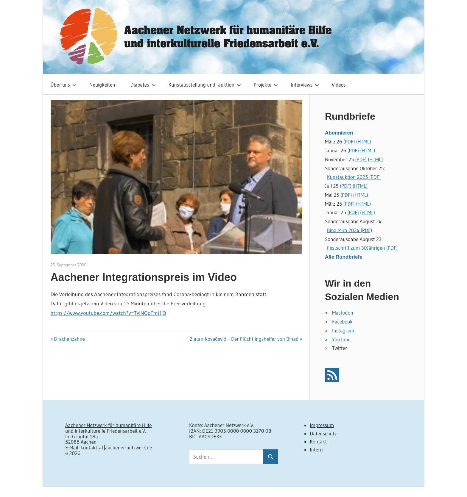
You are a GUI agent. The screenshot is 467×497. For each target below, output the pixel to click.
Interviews (305, 85)
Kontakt (318, 441)
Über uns (64, 85)
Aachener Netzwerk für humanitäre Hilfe (108, 425)
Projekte (266, 85)
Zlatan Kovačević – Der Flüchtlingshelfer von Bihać (244, 339)
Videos (339, 85)
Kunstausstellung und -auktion (205, 85)
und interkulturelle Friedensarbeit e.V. (105, 431)
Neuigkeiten (102, 85)
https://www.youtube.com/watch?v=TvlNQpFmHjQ (108, 313)
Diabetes (143, 85)
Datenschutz (323, 433)
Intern (316, 449)
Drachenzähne (69, 339)
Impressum (322, 425)
